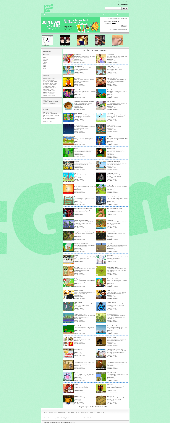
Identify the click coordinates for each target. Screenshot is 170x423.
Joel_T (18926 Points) (48, 93)
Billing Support (62, 412)
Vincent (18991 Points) (49, 86)
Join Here (124, 29)
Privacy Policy (84, 412)
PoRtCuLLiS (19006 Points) (50, 81)
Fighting (45, 62)
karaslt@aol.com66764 (49, 118)
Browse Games (53, 412)
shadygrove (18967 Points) (50, 87)
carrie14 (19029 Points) (49, 78)
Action (44, 57)
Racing (45, 60)
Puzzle (44, 63)
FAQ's (77, 412)
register (53, 103)
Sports (44, 65)
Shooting (45, 59)
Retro (44, 66)
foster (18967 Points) (48, 89)
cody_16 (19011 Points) (49, 80)
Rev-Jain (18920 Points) (49, 95)
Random (110, 407)
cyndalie (82, 62)
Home (45, 412)
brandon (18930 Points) (49, 92)
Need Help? (71, 412)
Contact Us (92, 412)
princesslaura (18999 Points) (50, 83)
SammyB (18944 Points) (49, 90)
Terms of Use (100, 412)
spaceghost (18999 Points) (49, 84)
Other (44, 68)
